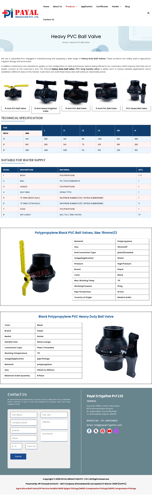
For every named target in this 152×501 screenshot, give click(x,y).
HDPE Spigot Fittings (68, 488)
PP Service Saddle (48, 488)
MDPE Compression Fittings (94, 488)
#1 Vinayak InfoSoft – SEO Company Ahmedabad (63, 483)
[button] (76, 6)
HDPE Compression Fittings (122, 488)
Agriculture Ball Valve (27, 488)
